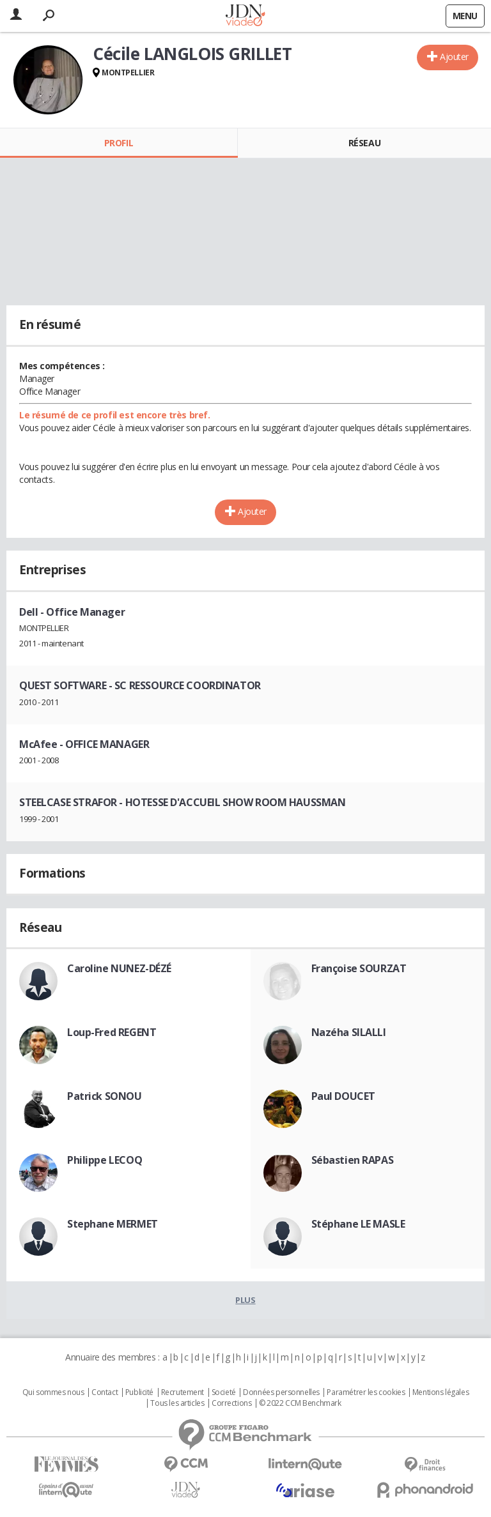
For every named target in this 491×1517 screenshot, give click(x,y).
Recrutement (182, 1392)
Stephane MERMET (112, 1224)
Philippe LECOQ (104, 1160)
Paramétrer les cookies (366, 1392)
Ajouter (454, 56)
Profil (118, 143)
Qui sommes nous (53, 1392)
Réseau (364, 143)
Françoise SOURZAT (359, 968)
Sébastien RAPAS (352, 1160)
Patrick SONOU (104, 1096)
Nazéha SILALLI (348, 1032)
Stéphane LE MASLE (358, 1224)
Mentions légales (440, 1392)
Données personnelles (281, 1392)
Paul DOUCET (343, 1096)
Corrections (231, 1403)
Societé (224, 1392)
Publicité (139, 1392)
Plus (245, 1300)
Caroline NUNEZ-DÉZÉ (119, 968)
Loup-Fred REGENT (111, 1032)
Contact (104, 1392)
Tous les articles (177, 1403)
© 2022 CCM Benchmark (300, 1403)
